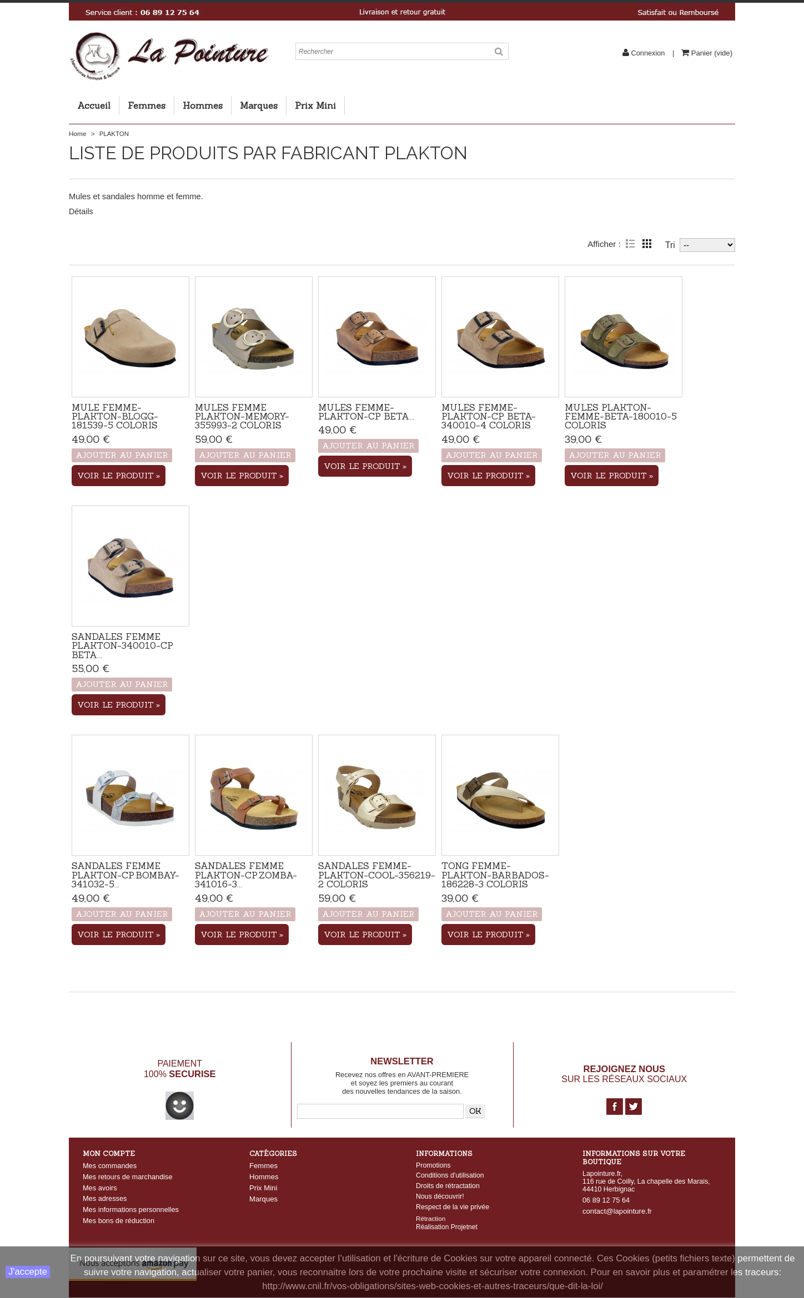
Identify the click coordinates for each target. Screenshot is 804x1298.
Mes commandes (110, 1165)
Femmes (146, 105)
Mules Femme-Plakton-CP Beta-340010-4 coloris (488, 416)
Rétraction (430, 1219)
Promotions (433, 1165)
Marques (259, 105)
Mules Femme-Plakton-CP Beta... (366, 411)
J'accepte (27, 1271)
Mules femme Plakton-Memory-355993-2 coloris (242, 416)
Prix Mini (315, 105)
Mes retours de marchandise (128, 1177)
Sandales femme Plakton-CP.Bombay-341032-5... (125, 875)
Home (77, 134)
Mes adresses (105, 1198)
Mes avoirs (100, 1188)
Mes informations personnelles (131, 1209)
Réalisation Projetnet (447, 1228)
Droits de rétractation (448, 1186)
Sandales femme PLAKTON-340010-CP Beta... (122, 645)
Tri (670, 245)
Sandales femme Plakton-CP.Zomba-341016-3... (246, 875)
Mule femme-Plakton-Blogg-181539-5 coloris (115, 416)
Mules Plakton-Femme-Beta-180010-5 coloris (621, 416)
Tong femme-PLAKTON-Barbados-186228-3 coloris (495, 875)
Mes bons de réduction (118, 1220)
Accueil (93, 105)
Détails (81, 211)
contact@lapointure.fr (617, 1211)
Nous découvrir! (440, 1196)
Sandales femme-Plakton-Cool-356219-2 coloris (376, 875)
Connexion (648, 53)
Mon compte (109, 1153)
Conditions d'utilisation (450, 1175)
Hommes (203, 105)
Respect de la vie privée (452, 1207)
